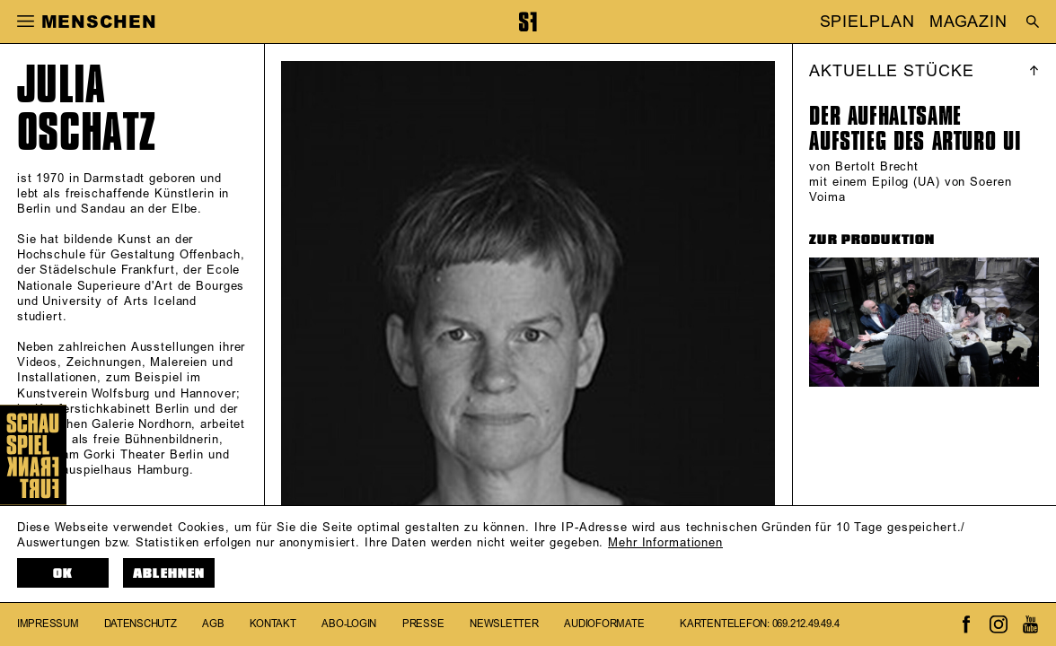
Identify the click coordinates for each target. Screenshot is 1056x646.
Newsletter (504, 624)
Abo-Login (348, 624)
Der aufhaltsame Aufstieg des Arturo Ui (915, 128)
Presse (423, 624)
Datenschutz (140, 624)
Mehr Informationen (665, 543)
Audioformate (604, 624)
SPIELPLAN (867, 22)
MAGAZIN (968, 22)
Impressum (48, 624)
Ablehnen (169, 573)
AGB (213, 624)
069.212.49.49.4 (806, 624)
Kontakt (272, 624)
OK (63, 573)
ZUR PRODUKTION (872, 239)
